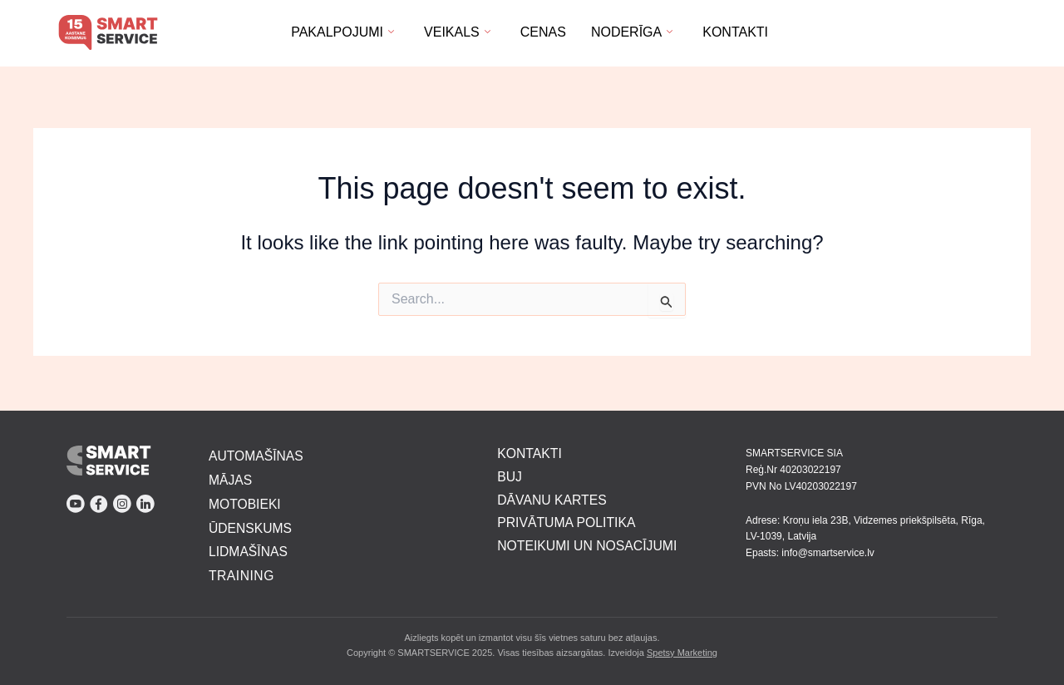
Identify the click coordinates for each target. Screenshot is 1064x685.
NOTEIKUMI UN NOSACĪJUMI (588, 545)
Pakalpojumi (342, 32)
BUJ (509, 475)
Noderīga (631, 32)
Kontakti (735, 32)
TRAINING (242, 576)
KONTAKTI (530, 452)
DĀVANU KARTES (552, 498)
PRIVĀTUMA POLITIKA (567, 522)
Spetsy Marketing (682, 653)
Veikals (457, 32)
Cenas (543, 32)
